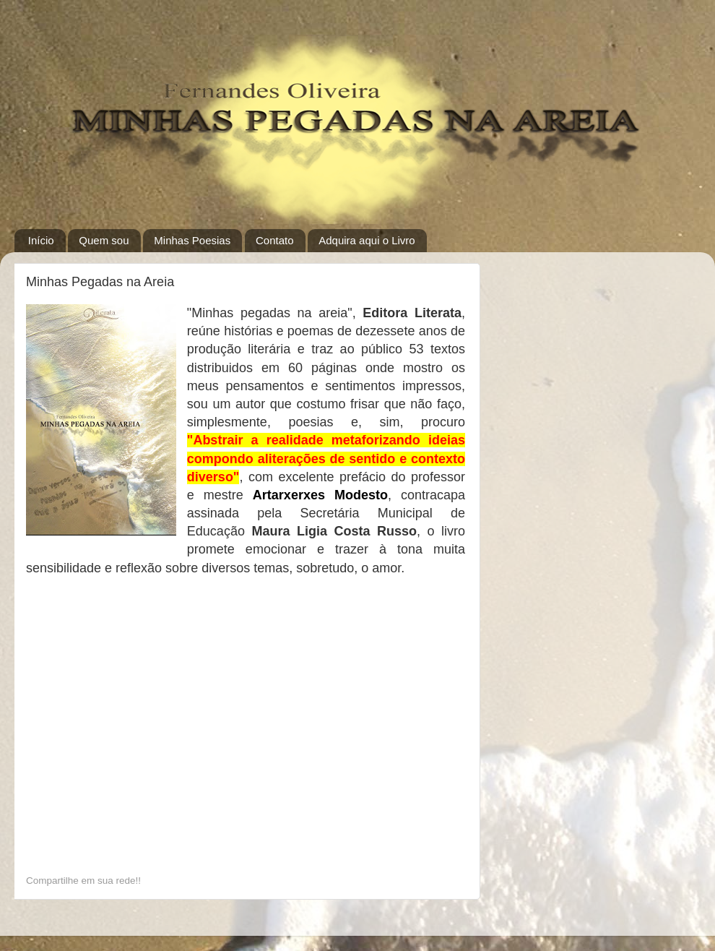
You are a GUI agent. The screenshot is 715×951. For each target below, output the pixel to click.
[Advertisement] (137, 777)
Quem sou (104, 240)
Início (41, 240)
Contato (275, 240)
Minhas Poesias (192, 240)
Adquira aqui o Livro (366, 240)
